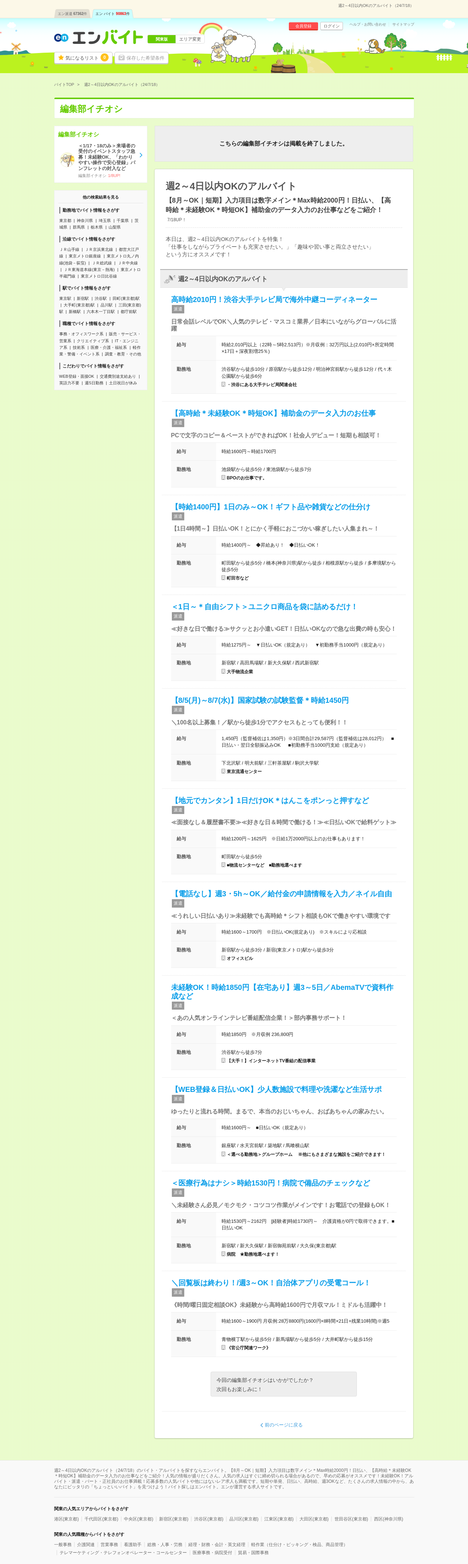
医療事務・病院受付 (212, 1552)
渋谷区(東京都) (208, 1519)
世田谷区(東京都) (351, 1519)
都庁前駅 (129, 311)
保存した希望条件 (146, 58)
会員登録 (303, 26)
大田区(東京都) (314, 1519)
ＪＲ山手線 (69, 249)
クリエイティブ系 (93, 341)
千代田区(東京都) (101, 1519)
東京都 (65, 220)
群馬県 (79, 227)
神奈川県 (85, 220)
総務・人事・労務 (164, 1544)
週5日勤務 (94, 383)
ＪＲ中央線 (128, 263)
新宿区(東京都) (173, 1519)
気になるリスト (87, 57)
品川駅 (107, 305)
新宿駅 (83, 298)
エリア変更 (190, 39)
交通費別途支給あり (118, 376)
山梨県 (115, 227)
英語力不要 (69, 383)
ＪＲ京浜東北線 (99, 249)
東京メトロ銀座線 (85, 256)
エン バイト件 (112, 14)
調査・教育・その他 (123, 354)
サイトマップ (403, 24)
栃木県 (97, 227)
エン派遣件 (72, 14)
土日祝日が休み (123, 383)
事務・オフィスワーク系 (81, 334)
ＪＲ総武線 (102, 263)
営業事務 (109, 1544)
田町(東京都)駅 (126, 298)
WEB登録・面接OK (76, 376)
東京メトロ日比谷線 (99, 276)
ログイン (332, 26)
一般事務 (63, 1544)
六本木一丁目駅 (101, 311)
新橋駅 (75, 311)
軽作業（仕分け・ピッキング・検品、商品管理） (299, 1544)
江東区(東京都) (279, 1519)
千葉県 (123, 220)
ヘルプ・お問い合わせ (368, 24)
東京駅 (65, 298)
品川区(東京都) (243, 1519)
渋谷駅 (101, 298)
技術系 (79, 347)
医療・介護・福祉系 (109, 347)
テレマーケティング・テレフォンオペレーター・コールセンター (123, 1552)
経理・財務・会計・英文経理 (216, 1544)
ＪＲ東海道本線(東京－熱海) (89, 269)
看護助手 (132, 1544)
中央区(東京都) (138, 1519)
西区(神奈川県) (388, 1519)
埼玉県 (105, 220)
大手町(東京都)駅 (79, 305)
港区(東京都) (66, 1519)
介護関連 (86, 1544)
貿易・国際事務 (253, 1552)
